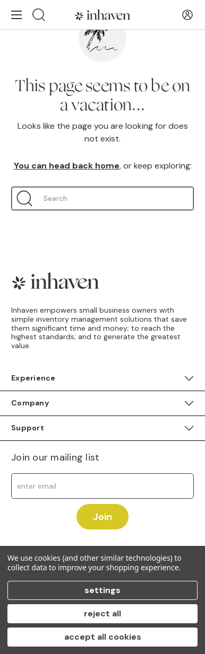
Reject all (102, 613)
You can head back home (66, 165)
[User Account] (187, 14)
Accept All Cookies (102, 636)
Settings (102, 590)
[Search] (38, 14)
